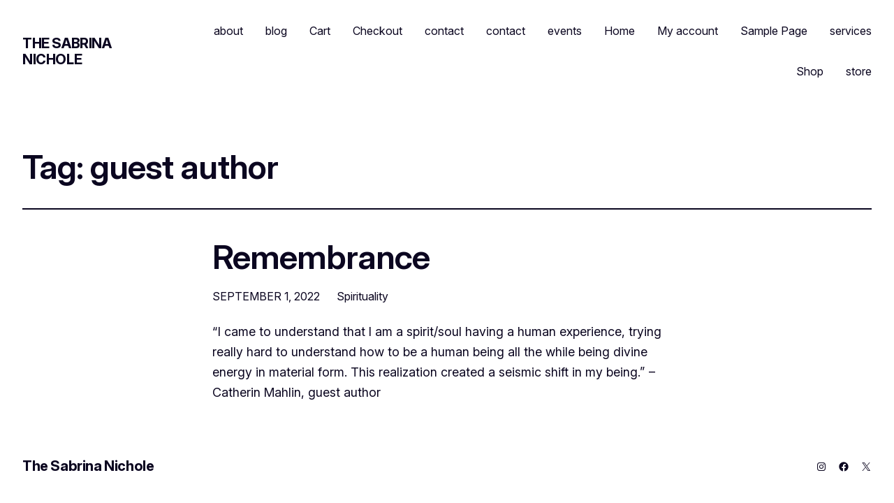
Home (619, 31)
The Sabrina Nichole (67, 51)
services (851, 31)
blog (276, 31)
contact (444, 31)
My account (687, 31)
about (228, 31)
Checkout (377, 31)
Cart (319, 31)
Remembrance (321, 257)
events (565, 31)
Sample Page (773, 31)
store (859, 71)
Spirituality (362, 296)
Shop (809, 71)
